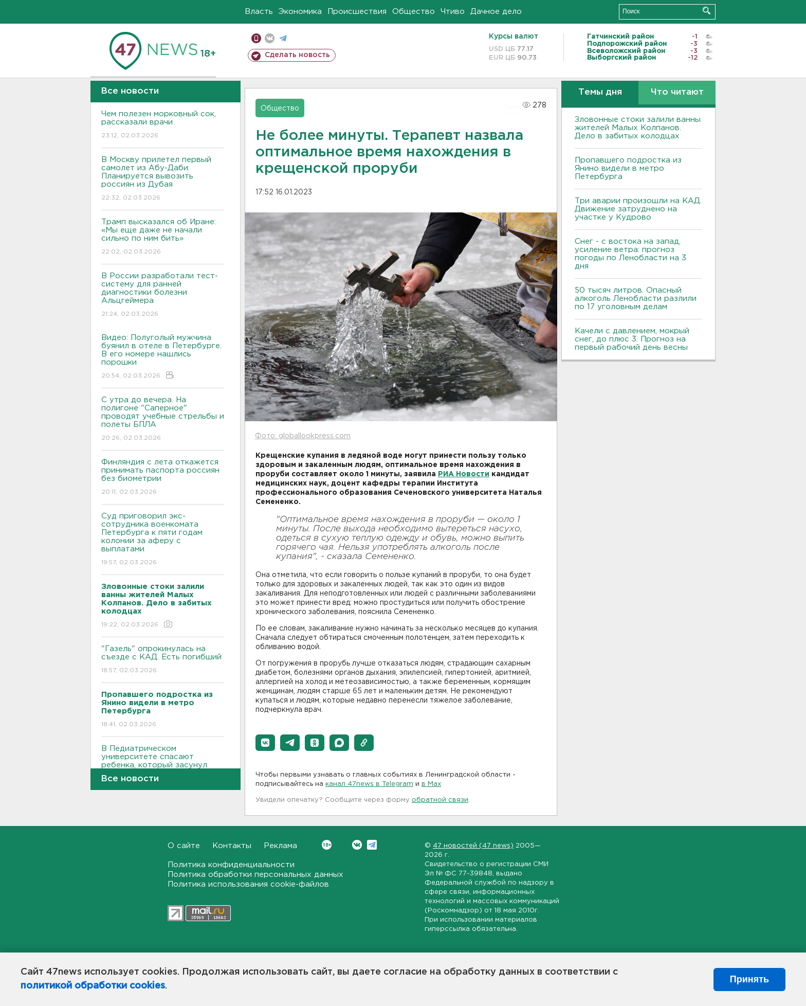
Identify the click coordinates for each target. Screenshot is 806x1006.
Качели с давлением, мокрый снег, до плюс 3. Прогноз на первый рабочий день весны (632, 339)
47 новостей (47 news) (473, 846)
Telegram (372, 845)
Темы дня (600, 92)
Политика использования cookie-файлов (248, 884)
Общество (413, 11)
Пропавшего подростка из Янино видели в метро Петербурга (628, 168)
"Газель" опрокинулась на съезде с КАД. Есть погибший (162, 660)
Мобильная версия (256, 38)
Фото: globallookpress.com (303, 436)
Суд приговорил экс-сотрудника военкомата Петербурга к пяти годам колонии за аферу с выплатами (162, 540)
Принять (749, 979)
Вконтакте (327, 845)
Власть (259, 11)
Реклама (280, 845)
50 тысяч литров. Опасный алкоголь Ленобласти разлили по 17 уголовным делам (636, 298)
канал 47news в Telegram (369, 784)
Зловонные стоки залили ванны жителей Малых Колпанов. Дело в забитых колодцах (638, 127)
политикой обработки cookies (93, 986)
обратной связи (440, 800)
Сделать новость (297, 55)
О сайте (184, 845)
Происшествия (357, 11)
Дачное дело (496, 11)
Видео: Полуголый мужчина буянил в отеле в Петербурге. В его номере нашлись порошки (162, 357)
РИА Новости (463, 474)
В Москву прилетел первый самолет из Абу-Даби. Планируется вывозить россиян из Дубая (162, 179)
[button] (265, 742)
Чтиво (453, 11)
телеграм (283, 38)
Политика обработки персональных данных (255, 874)
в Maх (431, 784)
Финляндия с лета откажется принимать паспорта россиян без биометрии (162, 477)
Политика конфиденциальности (231, 864)
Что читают (677, 92)
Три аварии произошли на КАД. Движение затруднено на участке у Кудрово (638, 209)
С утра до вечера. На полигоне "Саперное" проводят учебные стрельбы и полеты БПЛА (162, 419)
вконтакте (269, 38)
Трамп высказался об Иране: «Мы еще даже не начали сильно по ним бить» (162, 237)
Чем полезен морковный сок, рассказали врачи (162, 125)
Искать (706, 10)
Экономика (300, 11)
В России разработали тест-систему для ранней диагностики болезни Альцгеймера (162, 295)
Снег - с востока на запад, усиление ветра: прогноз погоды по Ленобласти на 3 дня (630, 254)
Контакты (231, 845)
